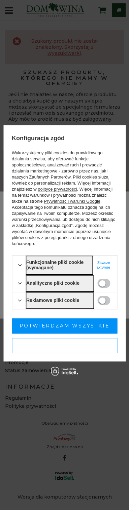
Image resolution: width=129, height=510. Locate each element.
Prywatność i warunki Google (72, 201)
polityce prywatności (57, 189)
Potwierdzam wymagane (64, 345)
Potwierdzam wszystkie (65, 326)
